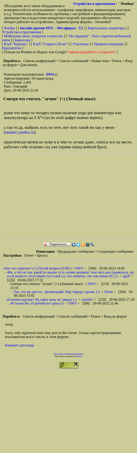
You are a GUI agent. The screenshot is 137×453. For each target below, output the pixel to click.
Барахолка (22, 40)
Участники (81, 44)
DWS (50, 74)
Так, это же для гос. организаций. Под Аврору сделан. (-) (57, 292)
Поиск (117, 61)
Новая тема (100, 61)
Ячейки (10, 28)
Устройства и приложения (94, 4)
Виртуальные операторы (106, 28)
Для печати (28, 65)
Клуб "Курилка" (16, 44)
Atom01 (87, 299)
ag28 (127, 276)
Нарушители (11, 48)
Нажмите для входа (19, 345)
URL (66, 268)
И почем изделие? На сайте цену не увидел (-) (42, 299)
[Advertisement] (41, 196)
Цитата (42, 255)
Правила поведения (108, 44)
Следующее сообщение (115, 251)
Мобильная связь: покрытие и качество (33, 36)
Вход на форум (115, 316)
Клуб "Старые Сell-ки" (50, 44)
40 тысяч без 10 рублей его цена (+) (37, 303)
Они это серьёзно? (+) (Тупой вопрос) (32, 268)
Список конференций (39, 61)
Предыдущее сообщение (75, 251)
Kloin (109, 292)
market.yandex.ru (19, 132)
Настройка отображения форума (68, 354)
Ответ (28, 255)
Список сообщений (73, 61)
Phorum (78, 356)
